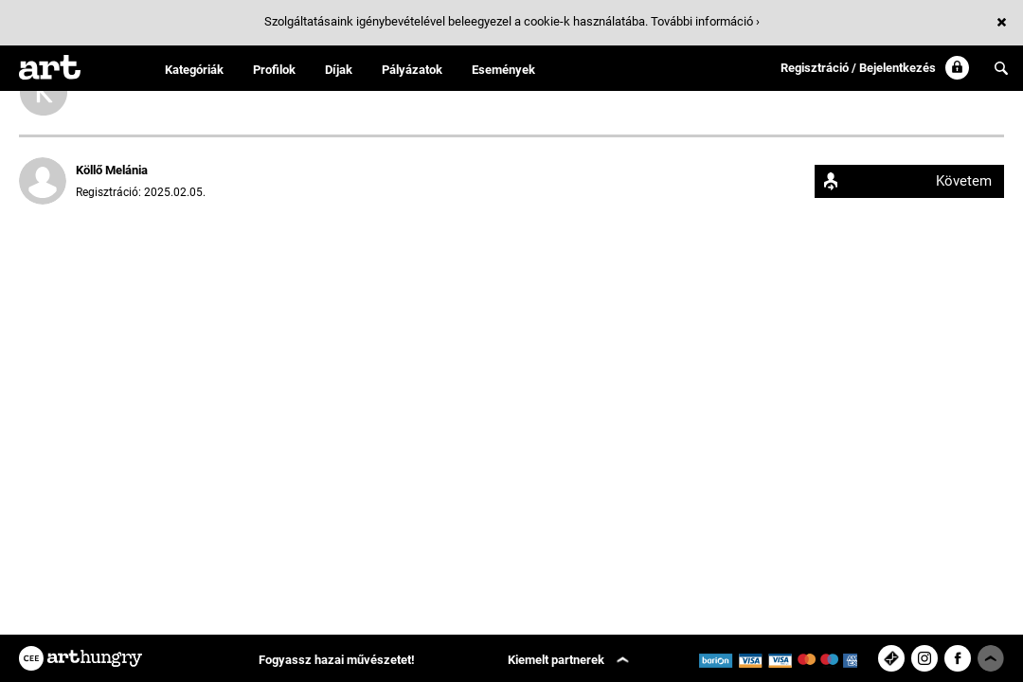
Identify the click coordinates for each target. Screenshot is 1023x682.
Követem (964, 180)
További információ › (705, 21)
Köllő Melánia (112, 170)
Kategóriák (194, 70)
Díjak (338, 70)
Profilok (274, 70)
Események (503, 70)
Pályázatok (412, 70)
